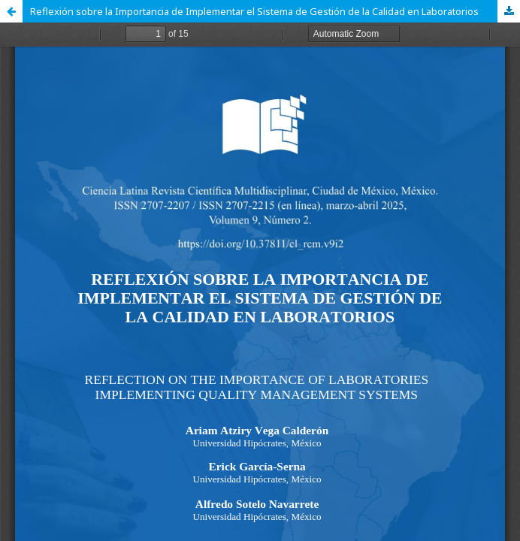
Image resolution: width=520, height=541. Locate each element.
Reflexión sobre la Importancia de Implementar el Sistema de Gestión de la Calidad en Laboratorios (254, 11)
